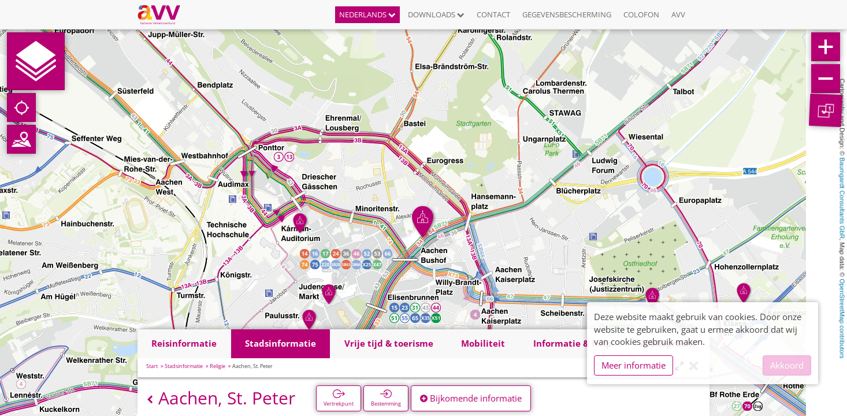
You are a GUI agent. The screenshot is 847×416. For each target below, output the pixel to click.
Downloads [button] (436, 14)
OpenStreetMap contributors (842, 318)
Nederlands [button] (367, 14)
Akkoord (787, 365)
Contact (493, 14)
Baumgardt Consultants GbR (842, 198)
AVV (678, 14)
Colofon (641, 14)
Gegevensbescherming (566, 14)
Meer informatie (633, 365)
